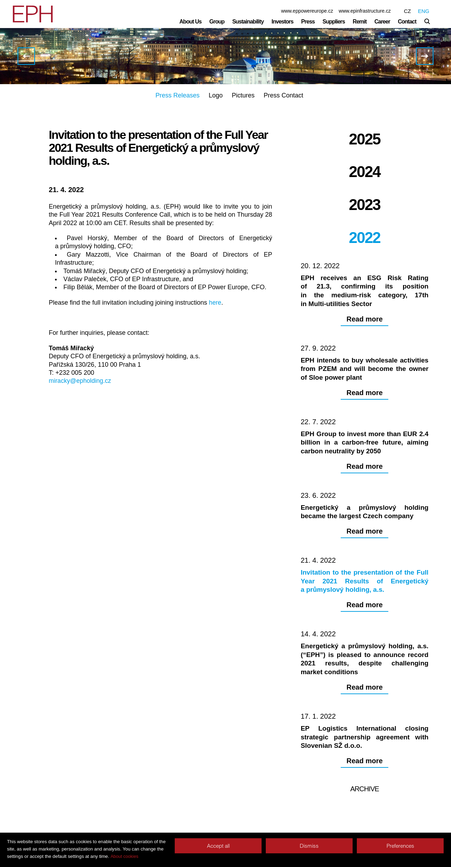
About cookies (124, 856)
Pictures (243, 95)
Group (216, 22)
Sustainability (248, 22)
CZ (407, 11)
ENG (423, 11)
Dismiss (309, 845)
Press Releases (177, 95)
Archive (364, 808)
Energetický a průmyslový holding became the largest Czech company (26, 56)
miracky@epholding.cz (80, 380)
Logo (216, 95)
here (215, 302)
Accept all (218, 845)
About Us (190, 22)
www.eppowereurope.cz (307, 11)
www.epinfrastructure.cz (365, 11)
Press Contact (283, 95)
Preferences (400, 845)
